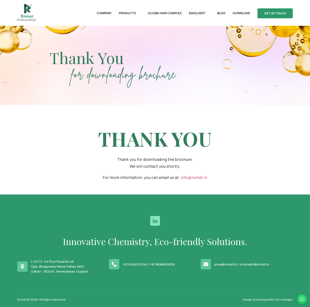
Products (127, 13)
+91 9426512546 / (135, 264)
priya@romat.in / (226, 264)
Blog (221, 13)
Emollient (197, 13)
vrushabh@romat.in (254, 264)
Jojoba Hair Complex (164, 13)
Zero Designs (284, 299)
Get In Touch (275, 13)
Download (241, 13)
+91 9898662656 (162, 264)
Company (104, 13)
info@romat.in (194, 185)
